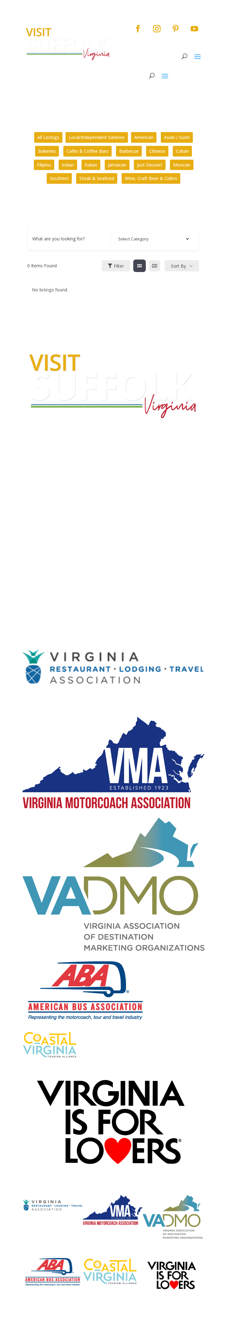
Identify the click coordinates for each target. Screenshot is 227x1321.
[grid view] (139, 266)
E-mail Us (32, 493)
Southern (59, 178)
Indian (68, 165)
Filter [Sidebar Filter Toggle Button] (116, 266)
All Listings (48, 137)
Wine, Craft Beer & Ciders (151, 178)
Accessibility (37, 558)
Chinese (157, 151)
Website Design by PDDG (49, 582)
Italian (91, 165)
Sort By (178, 266)
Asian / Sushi (177, 137)
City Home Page (41, 546)
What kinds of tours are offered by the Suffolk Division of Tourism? (91, 518)
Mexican (181, 165)
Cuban (182, 151)
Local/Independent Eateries (97, 137)
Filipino (44, 165)
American (143, 137)
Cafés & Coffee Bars (87, 151)
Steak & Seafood (96, 178)
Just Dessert (149, 165)
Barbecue (129, 151)
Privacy (31, 570)
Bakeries (47, 151)
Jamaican (117, 165)
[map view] (154, 266)
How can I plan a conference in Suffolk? (63, 529)
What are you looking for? (58, 239)
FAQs (28, 510)
